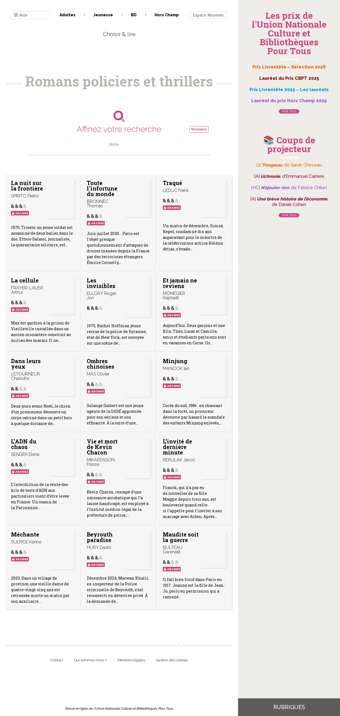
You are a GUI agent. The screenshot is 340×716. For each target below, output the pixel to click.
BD (134, 15)
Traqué (172, 182)
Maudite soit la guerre (180, 537)
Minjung (175, 360)
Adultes (67, 15)
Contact (56, 660)
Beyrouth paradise (100, 537)
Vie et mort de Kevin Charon (102, 447)
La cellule (25, 280)
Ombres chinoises (100, 363)
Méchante (25, 534)
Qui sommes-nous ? (90, 660)
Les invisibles (101, 283)
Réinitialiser (199, 129)
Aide (21, 15)
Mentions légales (131, 660)
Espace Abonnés (208, 15)
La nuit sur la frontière (27, 185)
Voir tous (289, 111)
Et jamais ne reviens (180, 283)
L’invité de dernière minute (177, 447)
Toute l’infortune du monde (102, 188)
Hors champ (167, 15)
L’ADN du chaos (23, 444)
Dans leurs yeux (26, 363)
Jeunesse (103, 15)
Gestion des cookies (172, 660)
